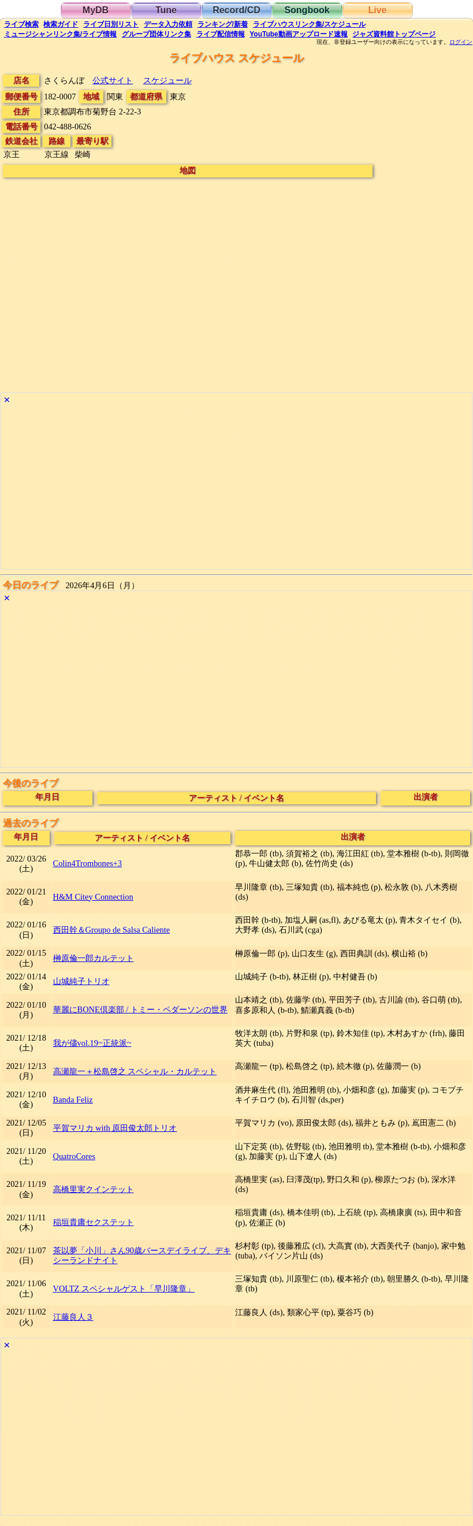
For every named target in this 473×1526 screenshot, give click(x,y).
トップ (393, 34)
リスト (111, 24)
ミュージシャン (60, 34)
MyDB (96, 10)
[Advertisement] (236, 488)
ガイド (60, 24)
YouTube (298, 34)
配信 (220, 34)
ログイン (460, 42)
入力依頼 (168, 24)
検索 (21, 24)
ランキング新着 (223, 24)
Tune (166, 10)
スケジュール (167, 80)
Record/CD (236, 10)
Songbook (306, 10)
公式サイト (112, 80)
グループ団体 (156, 34)
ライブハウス (309, 24)
